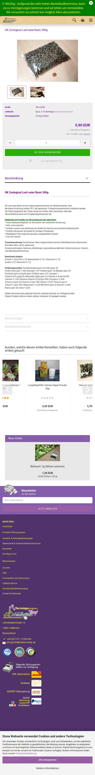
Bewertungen (14, 318)
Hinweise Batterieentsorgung (15, 588)
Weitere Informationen (47, 768)
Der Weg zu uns (9, 554)
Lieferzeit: (9, 112)
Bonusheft (7, 549)
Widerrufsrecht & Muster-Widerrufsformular (21, 543)
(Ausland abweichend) (64, 112)
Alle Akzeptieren (47, 759)
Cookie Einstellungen (11, 593)
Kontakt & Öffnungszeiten (13, 532)
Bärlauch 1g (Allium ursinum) (47, 466)
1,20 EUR (47, 473)
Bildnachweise (8, 561)
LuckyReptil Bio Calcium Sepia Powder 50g (47, 387)
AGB (4, 573)
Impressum (7, 526)
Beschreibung (14, 178)
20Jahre (6, 568)
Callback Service (9, 583)
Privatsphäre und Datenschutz (16, 578)
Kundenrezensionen (18, 326)
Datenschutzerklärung (26, 753)
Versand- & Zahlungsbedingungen (17, 538)
